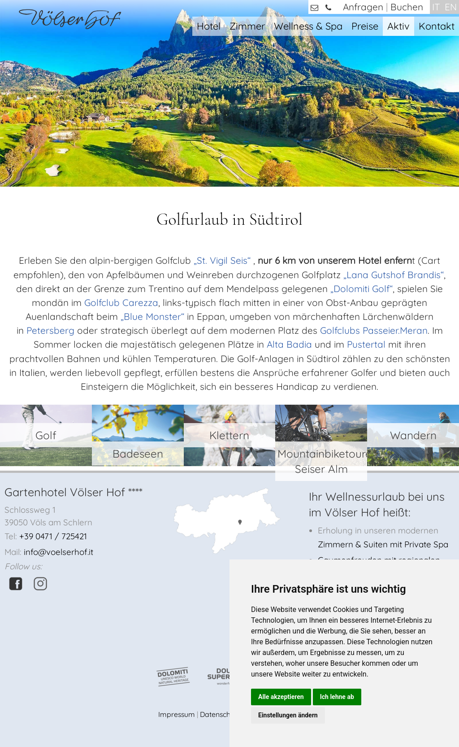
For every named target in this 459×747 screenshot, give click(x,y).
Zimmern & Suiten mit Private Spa (383, 544)
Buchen (406, 7)
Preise (364, 26)
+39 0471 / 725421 (53, 536)
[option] (229, 93)
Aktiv (398, 26)
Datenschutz (220, 714)
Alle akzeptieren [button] (281, 696)
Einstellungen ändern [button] (288, 715)
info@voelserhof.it (58, 551)
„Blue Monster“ (152, 316)
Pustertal (366, 344)
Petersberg (50, 330)
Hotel (209, 26)
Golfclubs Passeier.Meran (374, 330)
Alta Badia (289, 344)
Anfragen (363, 7)
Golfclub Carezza (121, 302)
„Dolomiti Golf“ (361, 288)
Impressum (176, 714)
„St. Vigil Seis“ (222, 260)
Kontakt (437, 26)
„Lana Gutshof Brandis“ (393, 274)
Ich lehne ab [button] (337, 696)
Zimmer (247, 26)
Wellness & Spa (308, 26)
